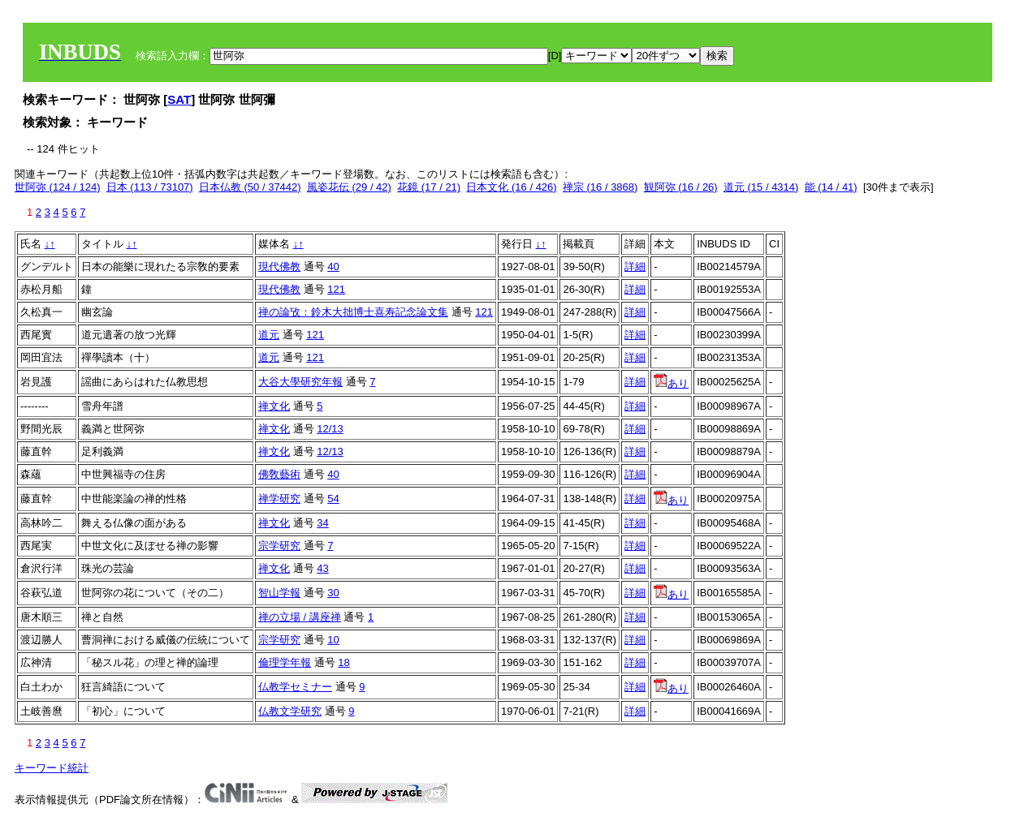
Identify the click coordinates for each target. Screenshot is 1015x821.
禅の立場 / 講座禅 (299, 617)
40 (333, 266)
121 (336, 289)
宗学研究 (279, 545)
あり (671, 383)
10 (333, 640)
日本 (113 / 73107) (149, 187)
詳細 (635, 266)
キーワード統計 (52, 768)
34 (322, 523)
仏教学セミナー (295, 687)
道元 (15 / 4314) (761, 187)
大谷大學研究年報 (300, 382)
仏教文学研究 (290, 711)
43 (322, 568)
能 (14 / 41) (831, 187)
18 (343, 662)
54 (333, 498)
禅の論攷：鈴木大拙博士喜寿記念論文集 (353, 312)
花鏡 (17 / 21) (428, 187)
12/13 (330, 429)
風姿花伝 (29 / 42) (349, 187)
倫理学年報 (284, 662)
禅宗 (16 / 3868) (600, 187)
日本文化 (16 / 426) (511, 187)
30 (333, 593)
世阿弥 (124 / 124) (58, 187)
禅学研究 (279, 498)
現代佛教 (279, 266)
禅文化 (274, 406)
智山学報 (279, 593)
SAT (179, 99)
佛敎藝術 (279, 474)
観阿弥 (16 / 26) (681, 187)
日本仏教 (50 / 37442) (250, 187)
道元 (268, 335)
